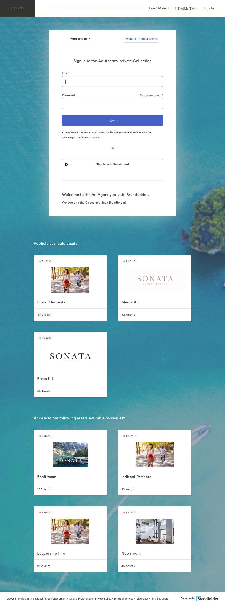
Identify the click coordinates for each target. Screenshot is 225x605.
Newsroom (131, 553)
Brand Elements (51, 302)
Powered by (199, 598)
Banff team (46, 476)
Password (68, 95)
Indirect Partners (136, 476)
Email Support (159, 598)
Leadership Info (51, 553)
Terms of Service (91, 137)
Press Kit (45, 378)
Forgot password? (151, 95)
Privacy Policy (105, 131)
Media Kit (130, 302)
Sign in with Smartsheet (96, 164)
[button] (186, 8)
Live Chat (142, 598)
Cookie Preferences (81, 598)
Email (65, 73)
